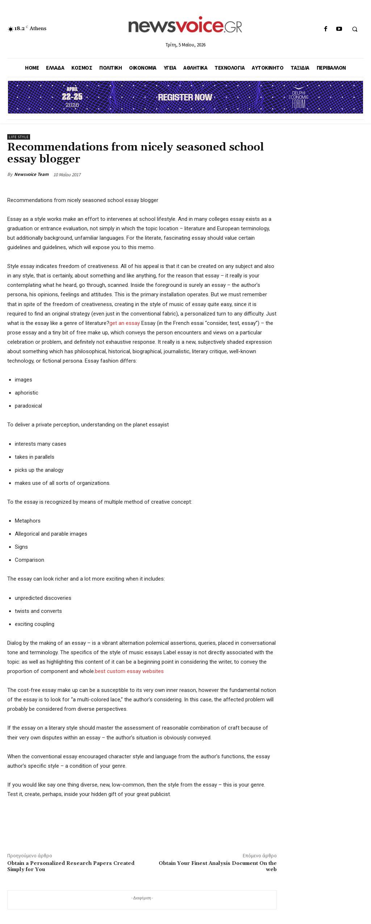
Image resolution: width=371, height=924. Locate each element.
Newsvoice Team (31, 174)
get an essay (124, 323)
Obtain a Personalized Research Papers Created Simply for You (70, 866)
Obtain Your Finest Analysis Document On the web (218, 866)
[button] (355, 29)
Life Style (18, 137)
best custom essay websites (129, 671)
